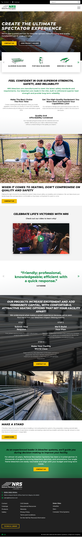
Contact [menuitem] (4, 504)
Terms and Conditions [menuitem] (27, 515)
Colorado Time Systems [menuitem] (61, 512)
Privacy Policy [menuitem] (25, 512)
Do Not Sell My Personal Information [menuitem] (32, 518)
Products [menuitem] (5, 509)
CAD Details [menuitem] (24, 504)
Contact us (9, 43)
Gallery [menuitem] (4, 512)
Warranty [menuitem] (23, 509)
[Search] (65, 2)
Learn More (10, 437)
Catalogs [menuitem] (5, 506)
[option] (17, 62)
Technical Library (10, 526)
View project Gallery (30, 43)
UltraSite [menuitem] (56, 506)
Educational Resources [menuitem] (28, 506)
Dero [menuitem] (54, 509)
